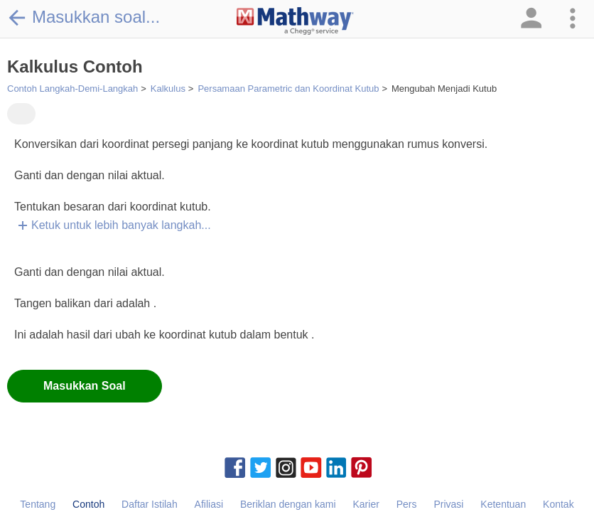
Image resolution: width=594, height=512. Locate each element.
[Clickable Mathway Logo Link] (295, 21)
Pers (406, 504)
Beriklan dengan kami (288, 504)
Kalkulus (168, 88)
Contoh (88, 504)
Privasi (448, 504)
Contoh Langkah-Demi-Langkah (72, 88)
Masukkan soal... (83, 17)
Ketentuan (503, 504)
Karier (365, 504)
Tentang (37, 504)
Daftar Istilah (150, 504)
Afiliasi (209, 504)
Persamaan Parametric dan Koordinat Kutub (288, 88)
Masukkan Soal (84, 386)
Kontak (558, 504)
